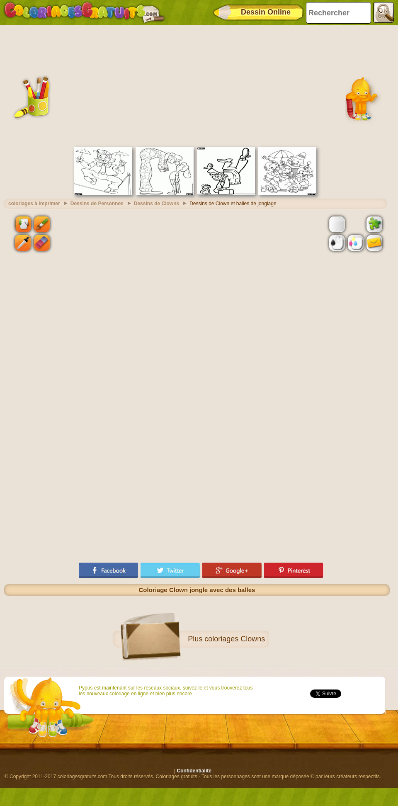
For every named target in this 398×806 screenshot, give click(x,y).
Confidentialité (194, 771)
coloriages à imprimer (34, 203)
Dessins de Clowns (156, 203)
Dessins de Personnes (97, 203)
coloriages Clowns (234, 639)
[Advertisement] (197, 85)
